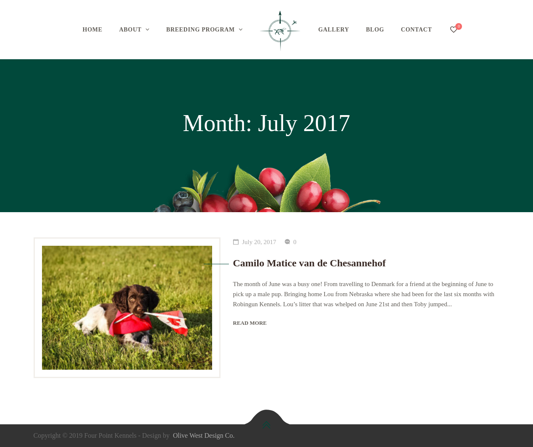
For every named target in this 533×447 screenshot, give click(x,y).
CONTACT (416, 29)
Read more (250, 323)
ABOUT (130, 29)
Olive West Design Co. (204, 435)
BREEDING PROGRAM (200, 29)
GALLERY (333, 29)
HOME (92, 29)
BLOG (375, 29)
